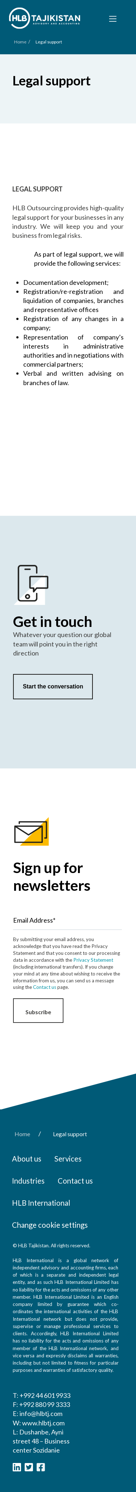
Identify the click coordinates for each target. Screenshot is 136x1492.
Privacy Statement (93, 960)
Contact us (44, 987)
